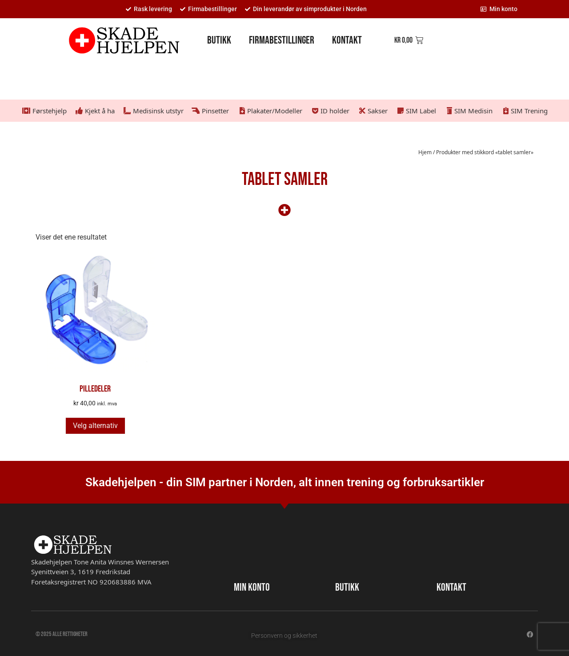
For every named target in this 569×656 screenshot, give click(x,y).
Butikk (219, 40)
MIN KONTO (252, 587)
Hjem (425, 152)
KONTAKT (451, 587)
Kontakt (347, 40)
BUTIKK (347, 587)
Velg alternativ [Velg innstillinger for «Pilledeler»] (95, 425)
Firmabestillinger (281, 40)
